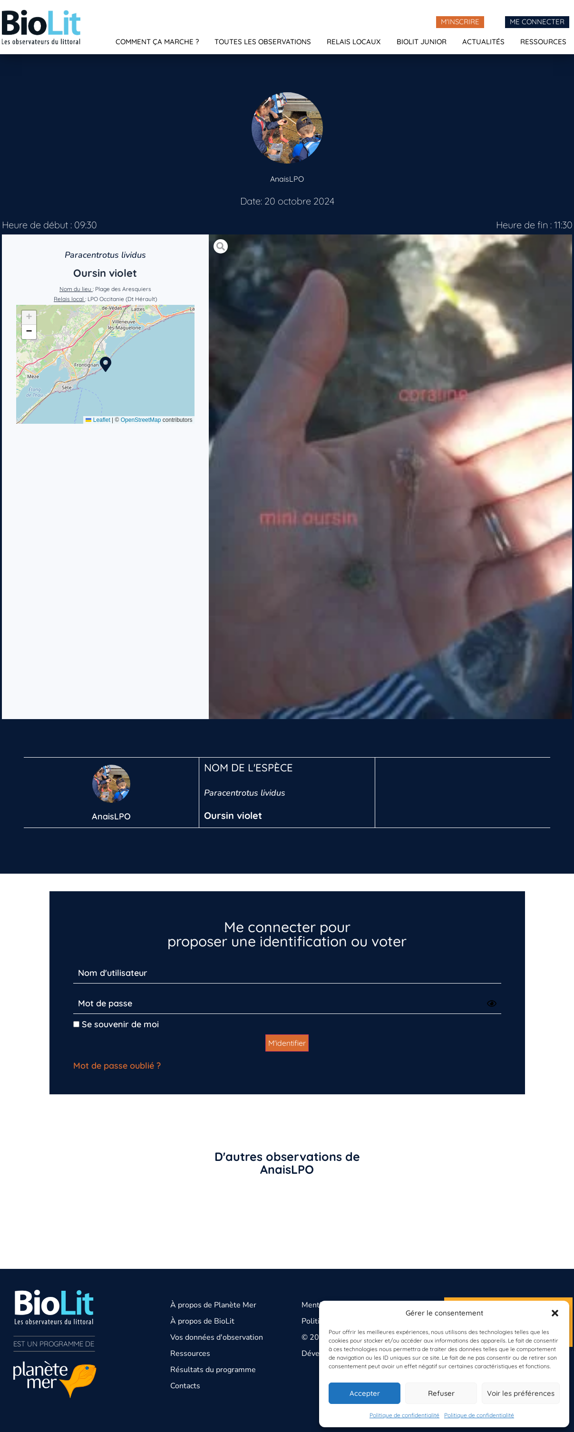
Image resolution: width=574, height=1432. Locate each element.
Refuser (441, 1393)
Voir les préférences (521, 1393)
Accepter (365, 1393)
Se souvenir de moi (116, 1024)
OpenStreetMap (141, 420)
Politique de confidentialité (404, 1415)
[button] (555, 1313)
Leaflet (98, 420)
